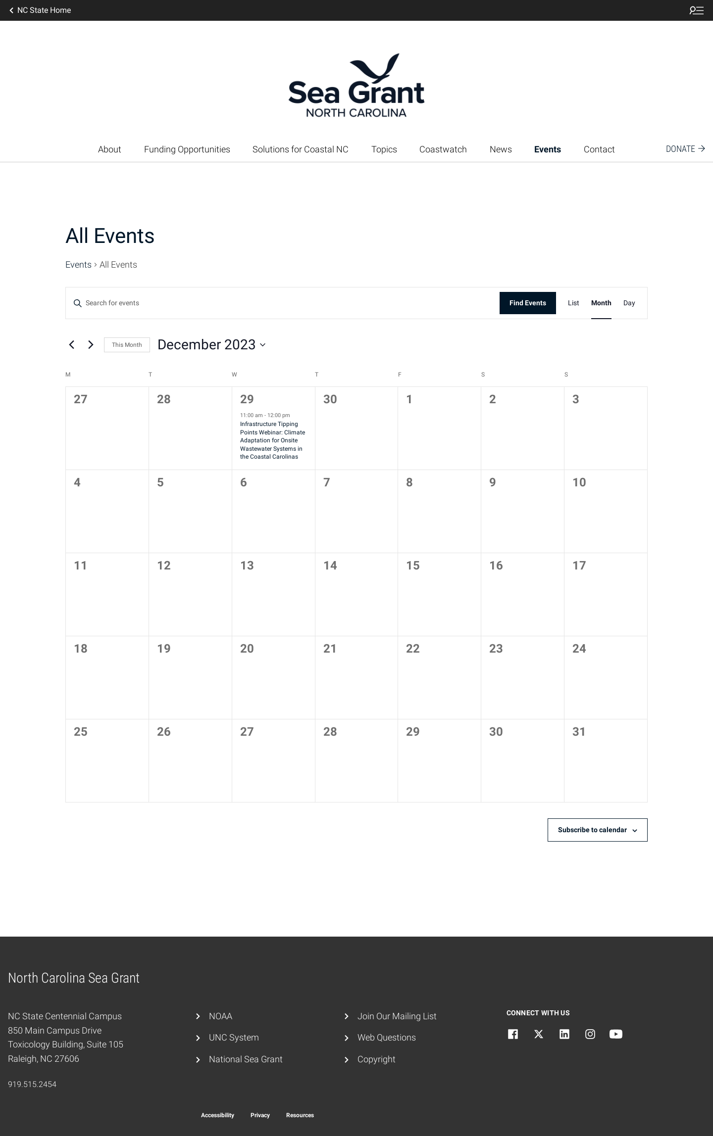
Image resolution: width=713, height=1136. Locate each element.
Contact (599, 149)
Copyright (376, 1059)
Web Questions (386, 1037)
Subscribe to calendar (592, 830)
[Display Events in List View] (573, 303)
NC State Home (39, 10)
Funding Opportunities (187, 149)
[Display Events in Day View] (629, 303)
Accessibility (217, 1115)
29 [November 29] (247, 399)
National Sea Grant (246, 1059)
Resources (300, 1115)
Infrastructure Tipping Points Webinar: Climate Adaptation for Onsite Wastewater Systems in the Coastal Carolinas (272, 440)
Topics (384, 149)
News (501, 149)
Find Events (527, 303)
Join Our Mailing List (397, 1016)
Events (547, 149)
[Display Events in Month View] (601, 303)
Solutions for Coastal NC (301, 149)
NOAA (220, 1016)
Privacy (260, 1115)
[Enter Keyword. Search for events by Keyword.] (283, 303)
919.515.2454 (32, 1084)
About (109, 149)
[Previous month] (71, 345)
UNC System (234, 1037)
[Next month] (91, 345)
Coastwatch (443, 149)
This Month (127, 344)
